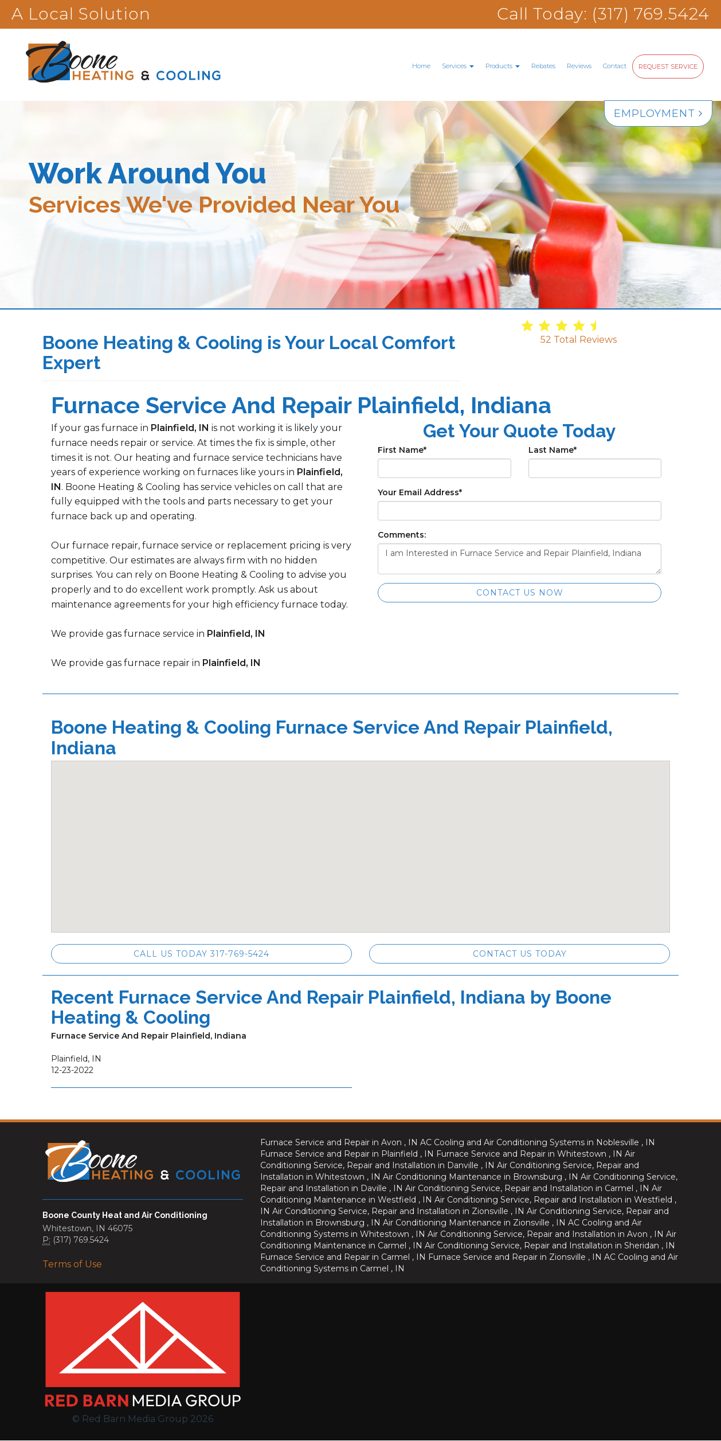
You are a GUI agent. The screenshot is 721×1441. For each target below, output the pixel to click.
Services (458, 66)
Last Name (552, 450)
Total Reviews (578, 339)
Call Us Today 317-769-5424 (201, 954)
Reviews (579, 66)
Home (421, 66)
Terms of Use (72, 1264)
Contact (614, 66)
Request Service (668, 66)
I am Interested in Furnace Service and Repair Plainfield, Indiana (519, 558)
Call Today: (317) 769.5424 (603, 14)
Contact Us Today (520, 954)
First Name (402, 450)
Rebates (543, 66)
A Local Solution (81, 14)
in (340, 1142)
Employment (658, 113)
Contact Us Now (519, 593)
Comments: (402, 535)
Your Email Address (420, 492)
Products (502, 66)
